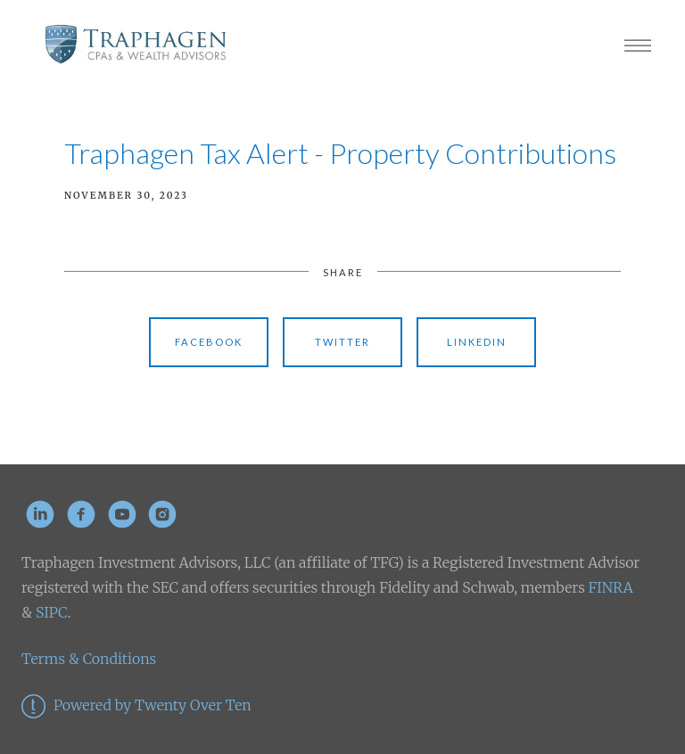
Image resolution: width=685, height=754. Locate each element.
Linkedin (477, 342)
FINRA (611, 587)
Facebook (209, 342)
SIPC (49, 612)
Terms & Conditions (88, 659)
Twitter (342, 342)
